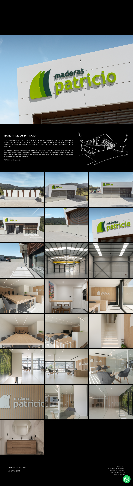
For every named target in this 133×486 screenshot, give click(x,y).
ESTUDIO (61, 30)
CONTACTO (82, 30)
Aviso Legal (121, 466)
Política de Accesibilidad (116, 468)
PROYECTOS (51, 30)
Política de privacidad (117, 470)
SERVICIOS (71, 30)
